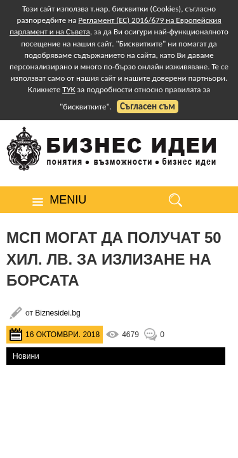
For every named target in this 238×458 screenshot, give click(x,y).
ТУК (68, 89)
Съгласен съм (147, 106)
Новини (26, 356)
